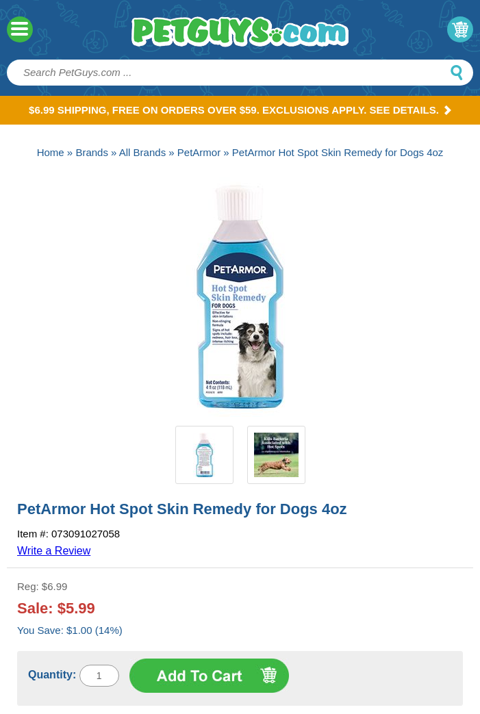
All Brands (142, 152)
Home (50, 152)
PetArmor (198, 152)
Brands (91, 152)
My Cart (460, 29)
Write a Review (53, 551)
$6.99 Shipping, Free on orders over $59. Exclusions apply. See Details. (240, 110)
